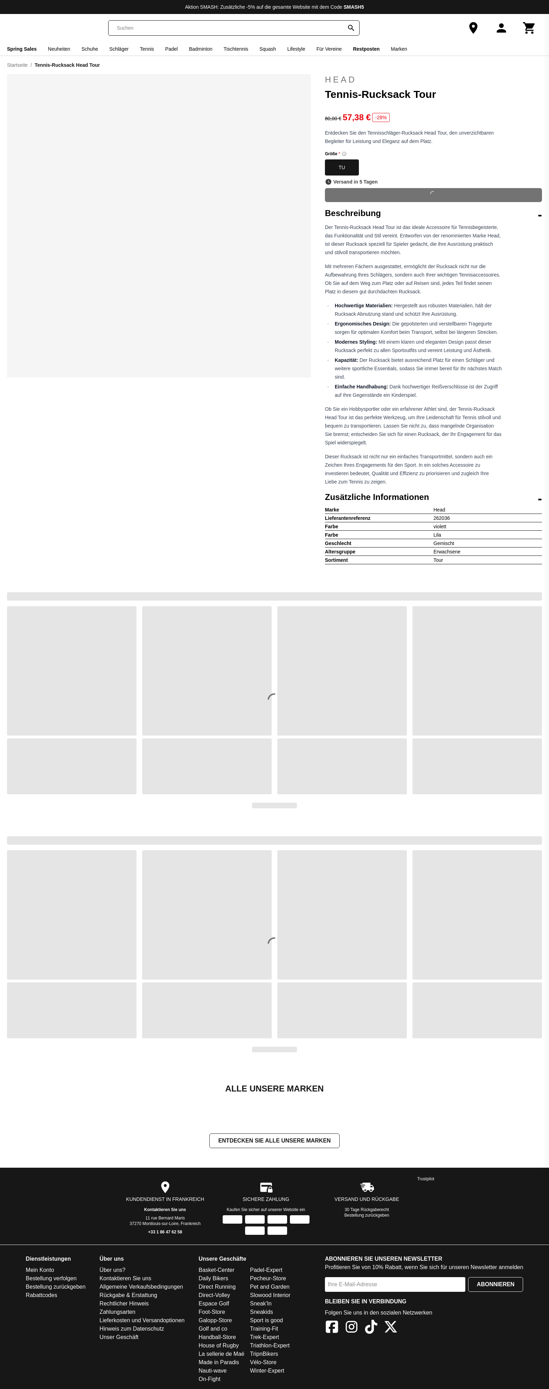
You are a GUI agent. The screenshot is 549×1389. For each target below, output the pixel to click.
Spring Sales (22, 49)
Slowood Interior (270, 1296)
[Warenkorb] (529, 28)
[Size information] (344, 153)
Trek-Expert (264, 1338)
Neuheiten (59, 49)
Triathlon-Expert (270, 1346)
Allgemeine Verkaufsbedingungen (141, 1287)
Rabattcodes (41, 1296)
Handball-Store (217, 1338)
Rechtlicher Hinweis (124, 1304)
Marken (399, 49)
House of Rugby (219, 1346)
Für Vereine (329, 49)
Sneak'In (261, 1304)
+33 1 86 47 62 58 (165, 1232)
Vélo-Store (263, 1363)
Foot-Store (212, 1313)
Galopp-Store (215, 1321)
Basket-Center (216, 1271)
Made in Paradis (219, 1363)
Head (433, 79)
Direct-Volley (214, 1296)
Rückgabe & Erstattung (128, 1296)
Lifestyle (296, 49)
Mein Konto (40, 1271)
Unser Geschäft (118, 1338)
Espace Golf (214, 1304)
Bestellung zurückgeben (367, 1215)
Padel (171, 49)
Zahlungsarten (117, 1313)
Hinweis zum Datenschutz (131, 1329)
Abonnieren (496, 1285)
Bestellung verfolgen (51, 1279)
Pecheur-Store (268, 1279)
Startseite (17, 65)
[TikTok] (371, 1328)
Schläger (118, 49)
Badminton (201, 49)
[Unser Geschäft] (473, 28)
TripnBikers (264, 1355)
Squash (267, 49)
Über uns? (112, 1271)
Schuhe (90, 49)
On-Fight (209, 1380)
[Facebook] (332, 1328)
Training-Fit (264, 1329)
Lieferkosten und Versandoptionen (142, 1321)
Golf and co (213, 1329)
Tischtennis (236, 49)
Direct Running (217, 1287)
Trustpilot (426, 1179)
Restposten (366, 49)
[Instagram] (352, 1328)
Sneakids (261, 1313)
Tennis (147, 49)
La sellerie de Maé (221, 1355)
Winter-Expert (267, 1371)
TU (342, 167)
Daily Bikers (213, 1279)
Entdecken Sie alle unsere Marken (274, 1141)
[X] (391, 1328)
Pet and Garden (270, 1287)
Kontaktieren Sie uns (165, 1210)
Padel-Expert (266, 1271)
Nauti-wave (213, 1371)
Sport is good (266, 1321)
